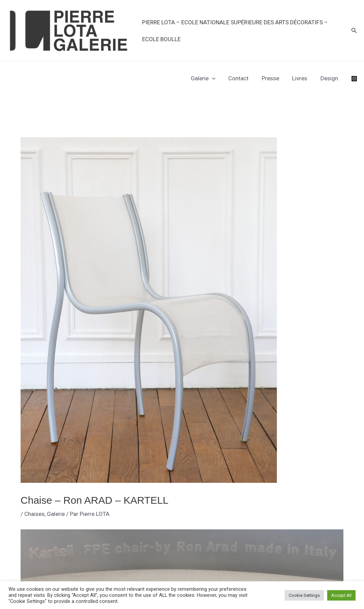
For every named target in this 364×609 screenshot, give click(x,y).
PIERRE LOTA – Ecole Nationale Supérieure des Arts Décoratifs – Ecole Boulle (234, 31)
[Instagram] (354, 79)
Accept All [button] (341, 595)
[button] (354, 30)
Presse (274, 78)
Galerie (210, 78)
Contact (244, 78)
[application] (218, 78)
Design (330, 78)
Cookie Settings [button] (304, 595)
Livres (302, 78)
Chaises (34, 513)
